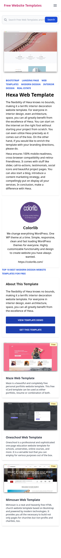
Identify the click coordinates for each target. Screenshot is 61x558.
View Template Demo (30, 320)
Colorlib (30, 227)
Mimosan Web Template (23, 500)
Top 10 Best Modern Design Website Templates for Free (24, 271)
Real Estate (24, 88)
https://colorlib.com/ (30, 262)
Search (51, 19)
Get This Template (31, 329)
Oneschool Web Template (24, 437)
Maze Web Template (20, 378)
